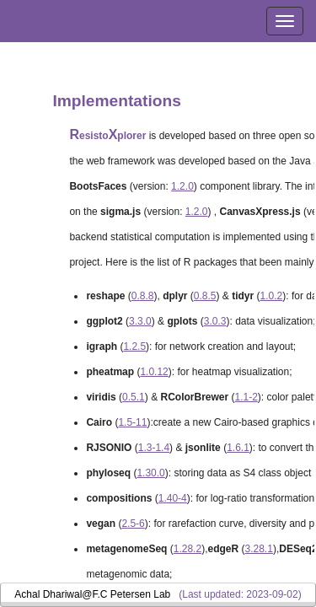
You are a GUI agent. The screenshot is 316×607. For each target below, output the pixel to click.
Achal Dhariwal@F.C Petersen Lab (92, 594)
